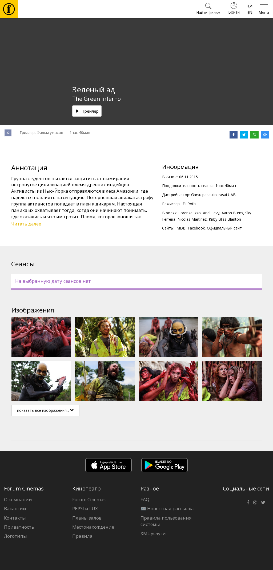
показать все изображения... (45, 410)
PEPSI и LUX (85, 508)
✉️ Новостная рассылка (167, 508)
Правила (82, 536)
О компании (18, 499)
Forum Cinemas (89, 499)
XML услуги (153, 533)
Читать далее (26, 224)
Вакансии (15, 508)
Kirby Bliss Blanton (225, 219)
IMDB (180, 228)
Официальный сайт (224, 228)
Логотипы (15, 536)
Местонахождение (93, 527)
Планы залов (87, 518)
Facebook (196, 228)
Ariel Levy (211, 212)
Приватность (19, 527)
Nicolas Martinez (192, 219)
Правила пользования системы (166, 521)
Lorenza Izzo (189, 212)
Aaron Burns (232, 212)
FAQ (144, 499)
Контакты (15, 518)
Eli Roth (189, 203)
